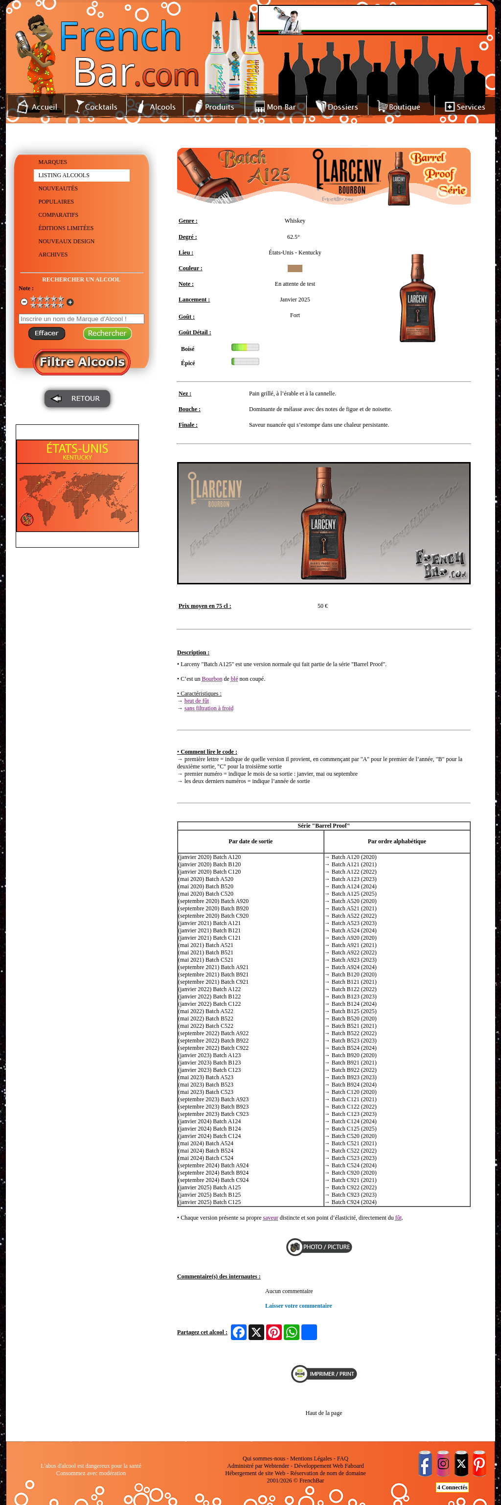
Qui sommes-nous (264, 1458)
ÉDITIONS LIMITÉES (66, 228)
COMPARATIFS (59, 214)
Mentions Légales (311, 1458)
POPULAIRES (56, 201)
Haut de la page (324, 1413)
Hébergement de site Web (255, 1473)
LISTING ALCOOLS (64, 175)
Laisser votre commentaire (298, 1305)
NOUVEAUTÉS (58, 188)
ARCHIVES (53, 254)
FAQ (342, 1458)
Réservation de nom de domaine (328, 1473)
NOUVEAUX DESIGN (67, 241)
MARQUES (53, 162)
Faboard (354, 1465)
